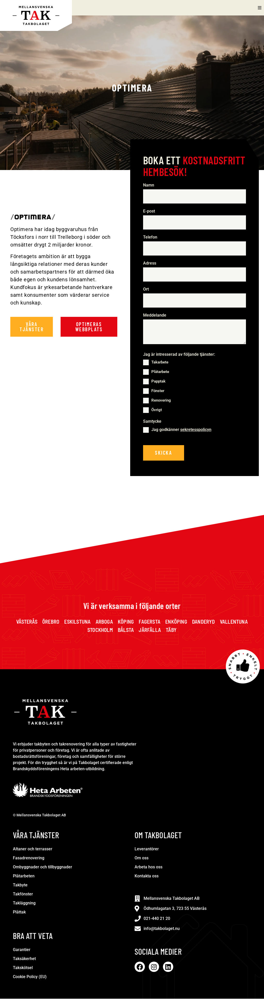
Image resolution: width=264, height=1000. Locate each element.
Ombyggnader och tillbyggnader (42, 868)
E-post (150, 211)
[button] (259, 7)
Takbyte (20, 886)
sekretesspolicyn (195, 430)
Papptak (158, 382)
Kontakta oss (147, 877)
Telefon (151, 237)
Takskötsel (23, 969)
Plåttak (19, 913)
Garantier (21, 950)
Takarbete (159, 363)
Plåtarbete (160, 372)
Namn (149, 185)
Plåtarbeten (24, 877)
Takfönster (23, 895)
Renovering (161, 401)
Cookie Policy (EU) (30, 978)
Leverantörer (147, 850)
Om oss (141, 859)
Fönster (157, 391)
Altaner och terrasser (32, 850)
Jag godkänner (181, 430)
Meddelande (154, 316)
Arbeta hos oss (148, 868)
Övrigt (156, 411)
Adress (149, 264)
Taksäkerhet (24, 959)
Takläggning (24, 904)
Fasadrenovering (28, 859)
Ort (146, 290)
